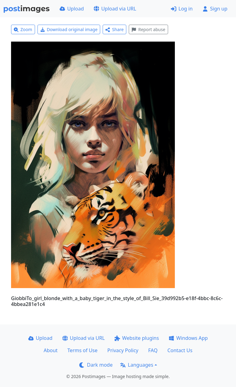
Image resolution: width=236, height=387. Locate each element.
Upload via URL (115, 8)
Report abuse (148, 29)
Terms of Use (82, 350)
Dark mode (95, 364)
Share (114, 29)
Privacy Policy (122, 350)
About (50, 350)
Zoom (23, 29)
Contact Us (179, 350)
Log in (182, 8)
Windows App (188, 338)
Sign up (215, 8)
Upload (72, 8)
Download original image (69, 29)
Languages (136, 364)
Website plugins (137, 338)
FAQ (152, 350)
